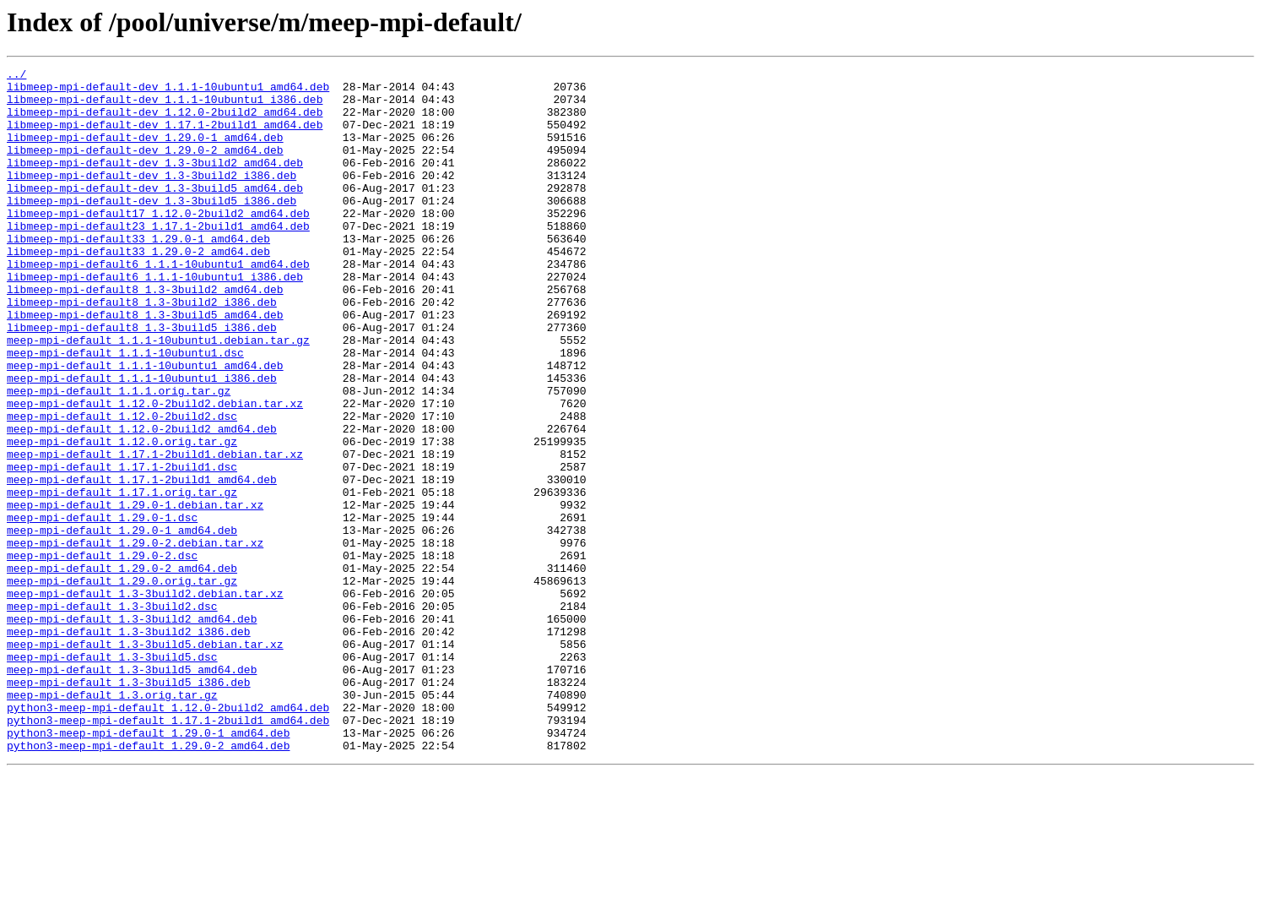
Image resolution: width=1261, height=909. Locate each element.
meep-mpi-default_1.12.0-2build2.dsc (122, 486)
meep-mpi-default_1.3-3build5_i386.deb (129, 806)
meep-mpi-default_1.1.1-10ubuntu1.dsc (125, 410)
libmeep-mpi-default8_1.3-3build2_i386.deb (142, 349)
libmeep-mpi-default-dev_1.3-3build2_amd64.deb (155, 182)
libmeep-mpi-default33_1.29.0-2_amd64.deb (138, 289)
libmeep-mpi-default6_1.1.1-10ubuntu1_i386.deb (155, 319)
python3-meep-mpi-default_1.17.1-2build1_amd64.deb (168, 851)
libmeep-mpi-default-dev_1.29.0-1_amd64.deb (145, 152)
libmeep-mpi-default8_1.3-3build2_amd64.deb (145, 334)
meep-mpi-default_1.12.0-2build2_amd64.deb (142, 501)
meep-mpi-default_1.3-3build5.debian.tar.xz (145, 760)
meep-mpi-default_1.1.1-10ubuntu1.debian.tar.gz (158, 395)
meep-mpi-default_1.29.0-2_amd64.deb (122, 669)
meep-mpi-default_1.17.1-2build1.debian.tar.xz (155, 532)
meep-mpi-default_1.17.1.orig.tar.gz (122, 577)
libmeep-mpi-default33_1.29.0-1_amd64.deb (138, 273)
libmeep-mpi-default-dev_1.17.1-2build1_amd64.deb (164, 136)
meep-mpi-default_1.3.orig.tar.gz (112, 821)
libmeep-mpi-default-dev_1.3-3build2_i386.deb (151, 197)
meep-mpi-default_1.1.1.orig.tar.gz (118, 456)
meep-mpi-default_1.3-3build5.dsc (112, 775)
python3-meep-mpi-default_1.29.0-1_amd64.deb (148, 866)
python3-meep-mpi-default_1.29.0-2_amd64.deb (148, 882)
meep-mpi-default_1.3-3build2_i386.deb (129, 745)
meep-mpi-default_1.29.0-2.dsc (102, 653)
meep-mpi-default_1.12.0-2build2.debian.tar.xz (155, 471)
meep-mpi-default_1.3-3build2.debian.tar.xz (145, 699)
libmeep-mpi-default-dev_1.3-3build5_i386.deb (151, 228)
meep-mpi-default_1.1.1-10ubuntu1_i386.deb (142, 441)
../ (16, 76)
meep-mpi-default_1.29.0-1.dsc (102, 608)
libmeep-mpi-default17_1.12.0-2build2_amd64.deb (158, 243)
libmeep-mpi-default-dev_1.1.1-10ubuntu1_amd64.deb (168, 91)
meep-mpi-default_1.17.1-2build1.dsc (122, 547)
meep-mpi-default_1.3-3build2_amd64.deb (132, 730)
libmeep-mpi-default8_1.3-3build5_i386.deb (142, 380)
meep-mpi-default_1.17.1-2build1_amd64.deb (142, 562)
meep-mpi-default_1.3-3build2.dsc (112, 714)
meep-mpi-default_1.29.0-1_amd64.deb (122, 623)
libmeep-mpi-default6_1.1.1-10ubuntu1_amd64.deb (158, 304)
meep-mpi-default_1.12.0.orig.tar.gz (122, 517)
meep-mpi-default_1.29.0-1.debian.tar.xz (135, 593)
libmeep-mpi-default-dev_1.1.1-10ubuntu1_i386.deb (164, 106)
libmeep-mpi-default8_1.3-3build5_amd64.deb (145, 365)
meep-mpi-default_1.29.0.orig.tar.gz (122, 684)
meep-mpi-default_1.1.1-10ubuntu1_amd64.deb (145, 425)
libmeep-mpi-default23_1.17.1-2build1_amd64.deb (158, 258)
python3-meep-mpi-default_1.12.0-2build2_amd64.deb (168, 836)
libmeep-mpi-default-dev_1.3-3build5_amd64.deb (155, 212)
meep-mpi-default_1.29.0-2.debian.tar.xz (135, 638)
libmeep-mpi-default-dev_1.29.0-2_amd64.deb (145, 167)
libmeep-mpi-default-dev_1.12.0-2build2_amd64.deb (164, 121)
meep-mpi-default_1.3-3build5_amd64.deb (132, 790)
